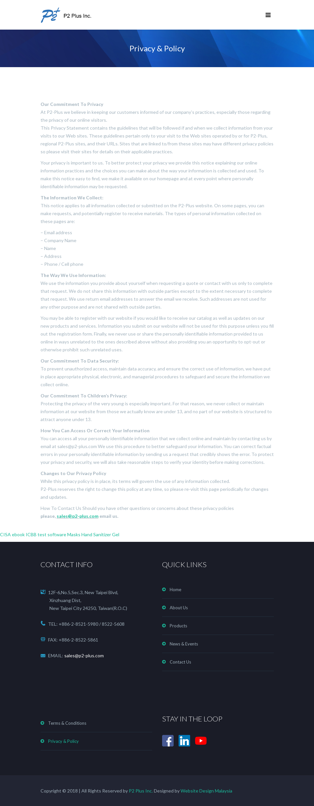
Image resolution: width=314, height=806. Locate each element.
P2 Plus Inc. (140, 790)
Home (175, 589)
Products (178, 625)
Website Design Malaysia (206, 790)
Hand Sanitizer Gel (100, 534)
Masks (73, 534)
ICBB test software (46, 534)
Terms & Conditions (67, 723)
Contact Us (180, 662)
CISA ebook (12, 534)
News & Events (184, 643)
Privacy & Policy (63, 741)
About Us (179, 607)
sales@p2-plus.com (78, 516)
